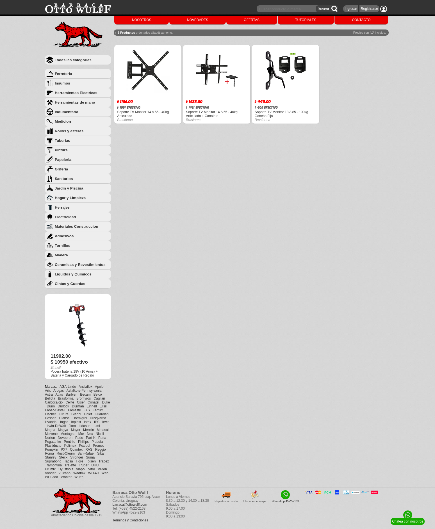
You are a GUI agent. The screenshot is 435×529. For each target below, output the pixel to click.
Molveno (51, 434)
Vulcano (64, 473)
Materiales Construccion (76, 226)
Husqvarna (98, 418)
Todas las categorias (73, 60)
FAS (86, 410)
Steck (63, 457)
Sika (100, 453)
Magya (63, 430)
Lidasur (84, 426)
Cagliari (99, 398)
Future (64, 414)
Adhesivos (64, 236)
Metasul (103, 430)
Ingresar (351, 9)
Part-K (90, 438)
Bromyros (83, 398)
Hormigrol (79, 418)
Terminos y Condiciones (130, 520)
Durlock (63, 406)
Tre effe (70, 465)
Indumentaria (66, 112)
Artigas (58, 391)
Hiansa (64, 418)
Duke (106, 402)
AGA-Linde (68, 387)
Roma (49, 453)
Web (104, 473)
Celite (69, 402)
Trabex (104, 461)
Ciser (81, 402)
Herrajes (62, 207)
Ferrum (98, 410)
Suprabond (53, 461)
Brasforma (66, 398)
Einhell (92, 406)
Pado (79, 438)
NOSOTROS (141, 20)
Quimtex (76, 450)
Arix (48, 391)
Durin (51, 406)
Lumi (96, 426)
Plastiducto (53, 446)
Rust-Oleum (66, 453)
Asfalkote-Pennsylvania (84, 391)
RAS (88, 450)
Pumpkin (51, 450)
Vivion (102, 469)
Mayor (75, 430)
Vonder (50, 473)
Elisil (103, 406)
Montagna (67, 434)
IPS (96, 422)
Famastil (74, 410)
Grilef (88, 414)
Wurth (78, 477)
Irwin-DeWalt (56, 426)
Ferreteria (63, 74)
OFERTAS (251, 20)
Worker (66, 477)
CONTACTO (361, 20)
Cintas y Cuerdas (70, 284)
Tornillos (62, 245)
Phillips (83, 442)
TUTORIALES (305, 20)
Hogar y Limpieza (70, 198)
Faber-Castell (55, 410)
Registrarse (369, 9)
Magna (50, 430)
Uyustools (65, 469)
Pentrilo (69, 442)
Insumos (62, 83)
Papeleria (63, 160)
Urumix (50, 469)
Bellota (50, 398)
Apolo (99, 387)
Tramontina (53, 465)
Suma (90, 457)
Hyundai (51, 422)
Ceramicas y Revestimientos (80, 265)
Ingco (64, 422)
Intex (87, 422)
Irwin (105, 422)
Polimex (70, 446)
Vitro (91, 469)
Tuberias (62, 140)
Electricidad (65, 217)
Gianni (76, 414)
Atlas (59, 394)
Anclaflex (85, 387)
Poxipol (84, 446)
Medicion (63, 121)
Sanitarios (64, 179)
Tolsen (91, 461)
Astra (49, 394)
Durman (78, 406)
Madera (61, 255)
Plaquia (97, 442)
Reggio (100, 450)
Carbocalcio (54, 402)
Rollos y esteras (69, 131)
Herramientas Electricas (76, 93)
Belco (98, 394)
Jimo (72, 426)
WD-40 (93, 473)
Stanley (50, 457)
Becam (85, 394)
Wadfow (79, 473)
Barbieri (71, 394)
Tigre (79, 461)
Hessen (50, 418)
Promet (98, 446)
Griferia (61, 169)
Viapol (80, 469)
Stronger (76, 457)
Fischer (50, 414)
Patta (102, 438)
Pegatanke (53, 442)
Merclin (88, 430)
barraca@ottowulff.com (129, 505)
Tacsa (68, 461)
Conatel (93, 402)
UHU (95, 465)
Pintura (61, 150)
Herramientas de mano (75, 102)
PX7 (64, 450)
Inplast (76, 422)
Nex (90, 434)
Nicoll (100, 434)
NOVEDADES (197, 20)
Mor (81, 434)
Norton (50, 438)
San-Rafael (86, 453)
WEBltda (51, 477)
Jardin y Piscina (69, 188)
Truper (83, 465)
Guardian (101, 414)
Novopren (65, 438)
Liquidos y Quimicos (73, 274)
